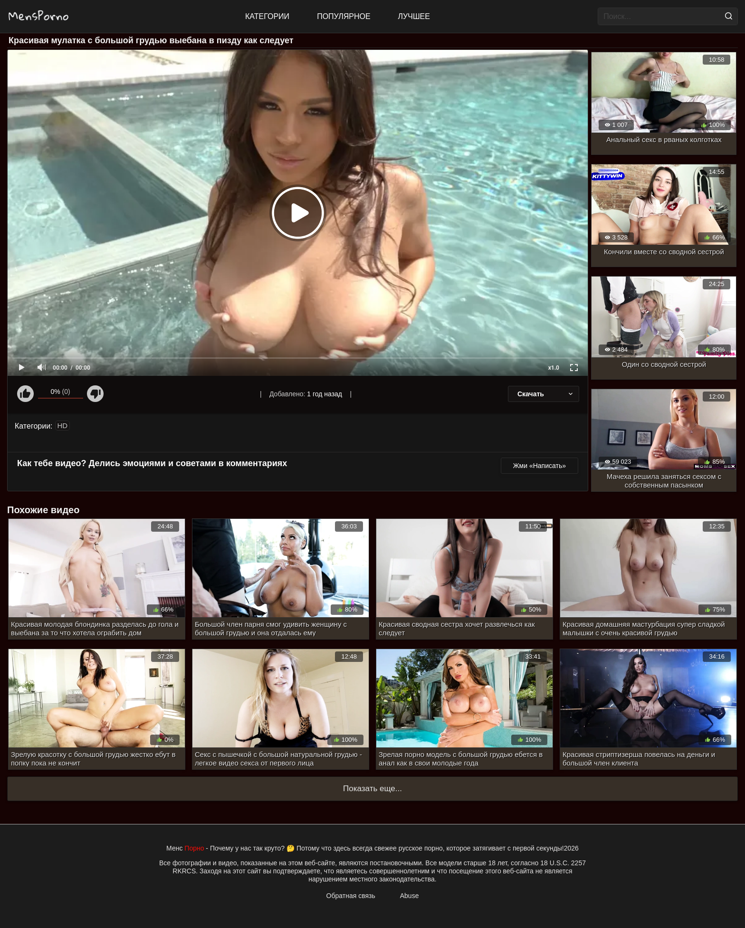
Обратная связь (350, 895)
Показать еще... (372, 788)
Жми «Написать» (539, 465)
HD (62, 425)
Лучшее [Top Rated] (414, 16)
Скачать (545, 394)
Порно (194, 848)
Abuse (409, 895)
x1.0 (553, 367)
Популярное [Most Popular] (343, 16)
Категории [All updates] (267, 16)
